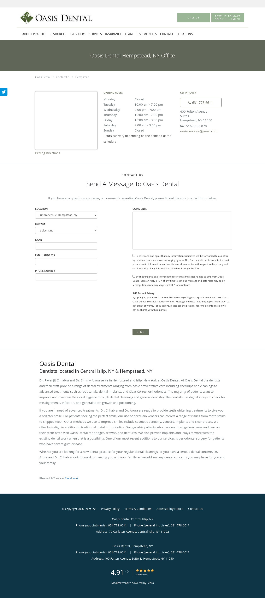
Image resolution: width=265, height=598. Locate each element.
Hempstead (82, 77)
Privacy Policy (110, 509)
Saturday (140, 125)
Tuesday (140, 104)
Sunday (140, 130)
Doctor (40, 224)
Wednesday (140, 109)
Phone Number (45, 271)
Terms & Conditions (138, 509)
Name (38, 239)
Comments (139, 209)
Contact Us (62, 77)
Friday (140, 120)
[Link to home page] (50, 17)
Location (41, 209)
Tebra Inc (89, 509)
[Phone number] (201, 102)
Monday (140, 99)
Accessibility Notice (170, 509)
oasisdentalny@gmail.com (198, 131)
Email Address (45, 255)
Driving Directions (47, 153)
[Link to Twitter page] (3, 92)
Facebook (71, 478)
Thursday (140, 115)
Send (141, 332)
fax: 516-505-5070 (193, 126)
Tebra (150, 583)
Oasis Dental (42, 77)
